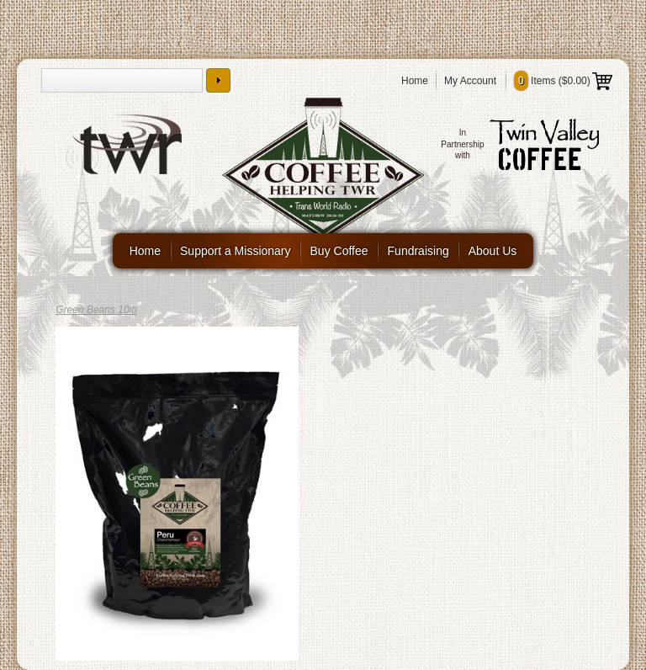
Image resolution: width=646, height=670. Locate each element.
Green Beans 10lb (96, 310)
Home (414, 81)
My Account (470, 81)
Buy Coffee (339, 251)
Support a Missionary (235, 251)
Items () (563, 81)
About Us (493, 251)
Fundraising (418, 251)
